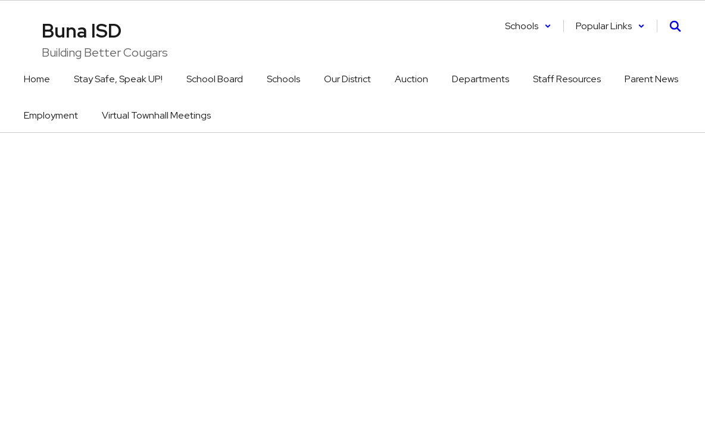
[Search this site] (675, 26)
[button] (528, 26)
